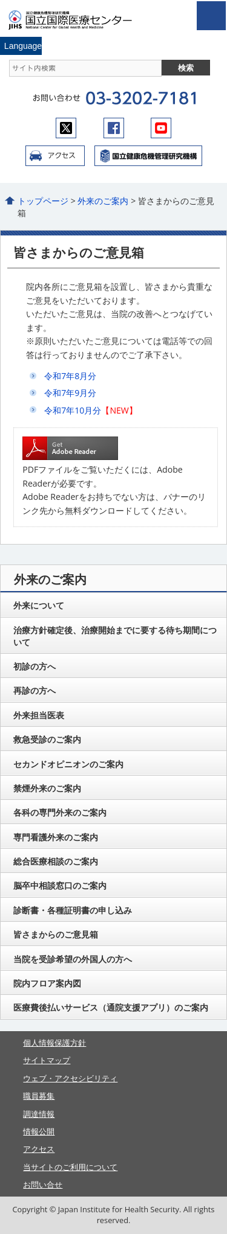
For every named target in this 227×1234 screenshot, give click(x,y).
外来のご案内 (102, 200)
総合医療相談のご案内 (55, 861)
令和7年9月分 (70, 392)
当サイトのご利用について (70, 1167)
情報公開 (38, 1131)
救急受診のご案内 (47, 739)
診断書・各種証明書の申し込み (72, 910)
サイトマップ (46, 1060)
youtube (161, 128)
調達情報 (38, 1113)
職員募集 (38, 1095)
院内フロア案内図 (47, 983)
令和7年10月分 (72, 410)
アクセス (55, 155)
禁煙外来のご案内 (47, 788)
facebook (114, 128)
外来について (38, 605)
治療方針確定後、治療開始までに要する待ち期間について (115, 636)
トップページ (43, 200)
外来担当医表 (38, 715)
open (211, 15)
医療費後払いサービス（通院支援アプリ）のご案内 (110, 1007)
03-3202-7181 (140, 98)
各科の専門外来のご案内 (60, 812)
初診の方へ (34, 666)
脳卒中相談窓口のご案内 (60, 885)
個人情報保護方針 (54, 1042)
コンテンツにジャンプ (0, 0)
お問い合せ (42, 1184)
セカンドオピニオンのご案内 (68, 764)
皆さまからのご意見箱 (55, 934)
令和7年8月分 (70, 376)
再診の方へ (34, 690)
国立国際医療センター (77, 20)
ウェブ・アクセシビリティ (70, 1078)
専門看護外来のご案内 (55, 837)
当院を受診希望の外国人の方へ (72, 959)
